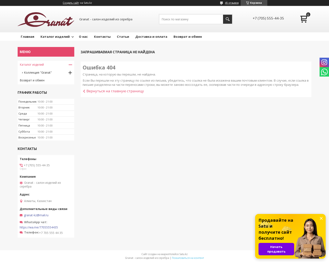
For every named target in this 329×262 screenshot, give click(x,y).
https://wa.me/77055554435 (39, 227)
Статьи (123, 36)
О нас (83, 36)
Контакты (102, 36)
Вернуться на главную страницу (115, 91)
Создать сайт (71, 2)
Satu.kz (183, 254)
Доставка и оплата (151, 36)
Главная (27, 36)
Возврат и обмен (188, 36)
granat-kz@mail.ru (36, 215)
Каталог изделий (55, 36)
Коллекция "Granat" (38, 72)
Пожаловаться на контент (188, 258)
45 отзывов (232, 3)
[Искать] (227, 19)
